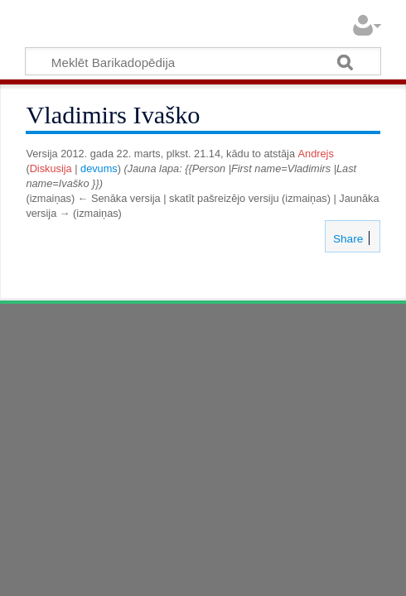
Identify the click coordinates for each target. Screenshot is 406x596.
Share (346, 239)
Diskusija (51, 168)
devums (99, 168)
